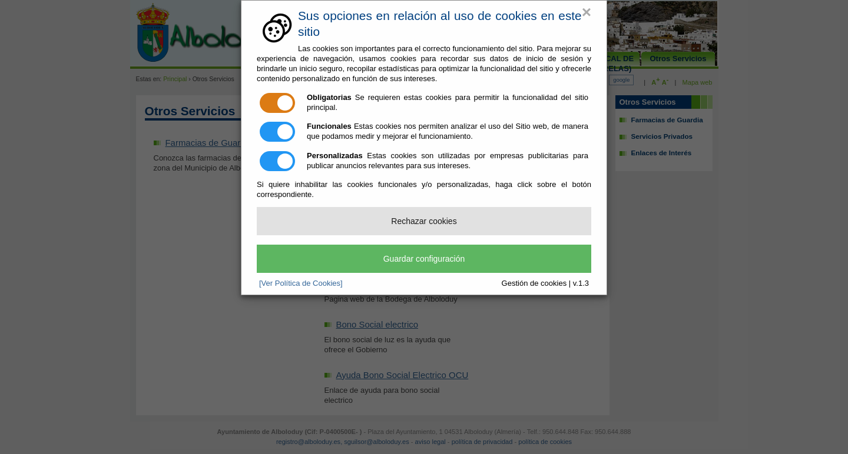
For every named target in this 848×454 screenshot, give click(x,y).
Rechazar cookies (423, 221)
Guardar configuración (424, 258)
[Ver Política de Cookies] (301, 283)
